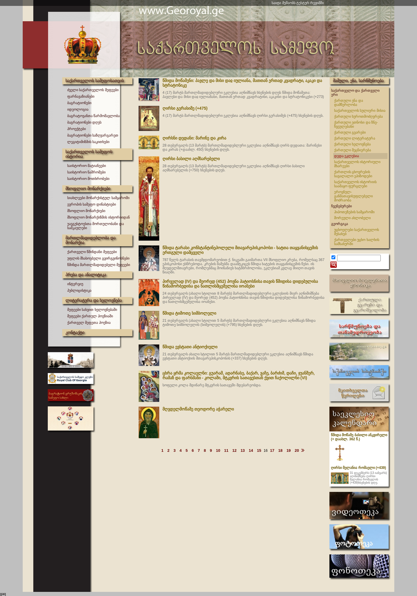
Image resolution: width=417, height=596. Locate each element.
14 (251, 450)
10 (218, 450)
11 (226, 450)
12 (234, 450)
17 (272, 450)
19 (288, 450)
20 (297, 450)
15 (259, 450)
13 (243, 450)
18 (280, 450)
